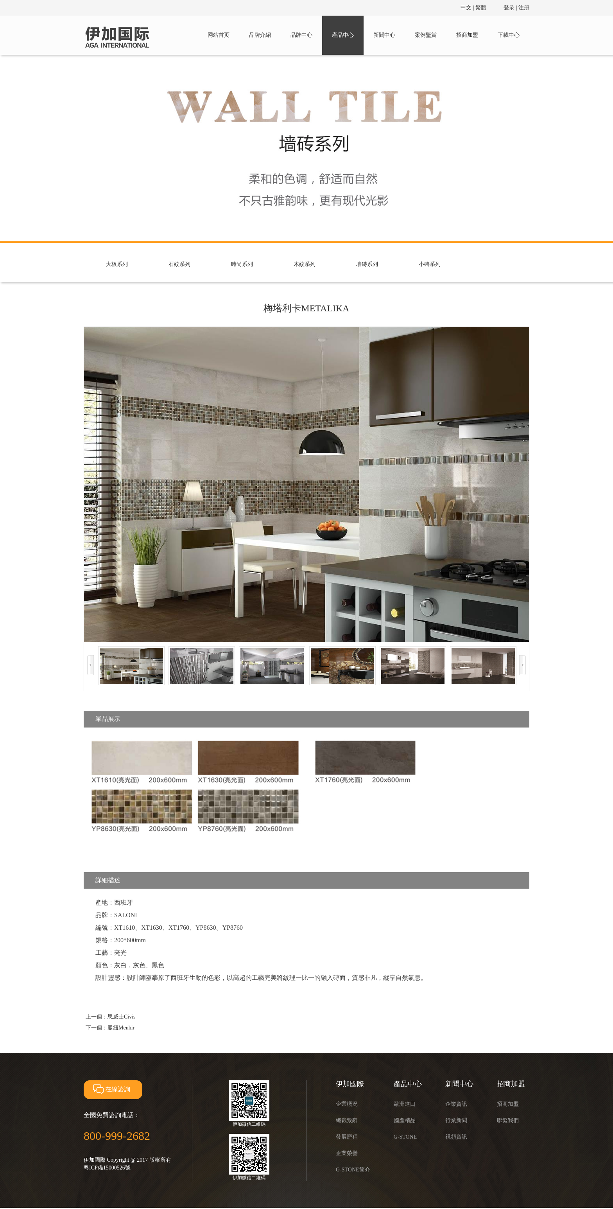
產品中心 (343, 35)
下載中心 (509, 35)
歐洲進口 (405, 1104)
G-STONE (405, 1137)
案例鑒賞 (426, 35)
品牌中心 (301, 35)
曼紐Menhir (121, 1028)
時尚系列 (242, 264)
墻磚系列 (367, 264)
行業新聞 (456, 1120)
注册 (523, 8)
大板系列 (117, 264)
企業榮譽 (347, 1153)
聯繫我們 (508, 1120)
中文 (466, 8)
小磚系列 (430, 264)
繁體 (480, 8)
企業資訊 (456, 1104)
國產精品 (405, 1120)
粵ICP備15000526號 (107, 1168)
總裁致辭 (347, 1120)
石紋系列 (179, 264)
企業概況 (347, 1104)
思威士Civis (122, 1017)
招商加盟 (467, 35)
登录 (509, 8)
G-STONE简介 (353, 1170)
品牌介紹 (260, 35)
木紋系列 (304, 264)
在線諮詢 (110, 1089)
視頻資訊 (456, 1137)
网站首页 (218, 35)
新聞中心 (384, 35)
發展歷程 (347, 1137)
